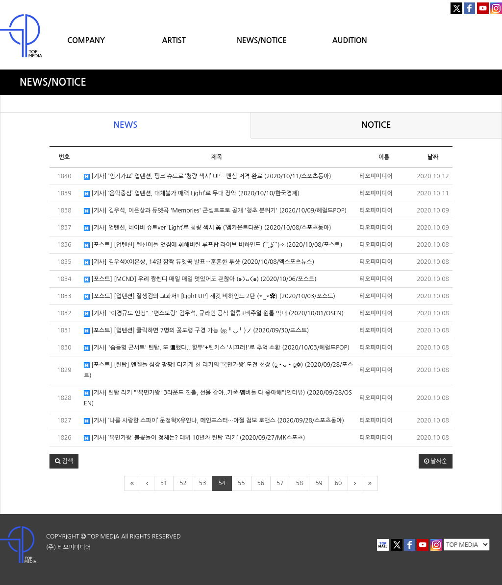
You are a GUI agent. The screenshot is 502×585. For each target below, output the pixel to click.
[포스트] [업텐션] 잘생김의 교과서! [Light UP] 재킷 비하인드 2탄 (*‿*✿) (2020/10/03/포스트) (209, 296)
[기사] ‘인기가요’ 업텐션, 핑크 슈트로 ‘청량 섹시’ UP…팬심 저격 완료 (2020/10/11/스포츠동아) (207, 176)
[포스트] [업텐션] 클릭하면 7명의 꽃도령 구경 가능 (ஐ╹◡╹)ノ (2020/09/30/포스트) (196, 331)
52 (183, 483)
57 (280, 483)
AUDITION (349, 40)
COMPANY (86, 40)
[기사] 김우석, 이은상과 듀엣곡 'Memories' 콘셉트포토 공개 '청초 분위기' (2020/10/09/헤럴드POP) (215, 211)
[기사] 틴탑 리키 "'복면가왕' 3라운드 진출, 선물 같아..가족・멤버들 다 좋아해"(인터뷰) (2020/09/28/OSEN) (218, 398)
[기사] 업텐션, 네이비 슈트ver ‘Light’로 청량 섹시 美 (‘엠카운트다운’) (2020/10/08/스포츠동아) (207, 228)
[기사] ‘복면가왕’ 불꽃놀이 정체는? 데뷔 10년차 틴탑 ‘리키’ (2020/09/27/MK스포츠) (194, 438)
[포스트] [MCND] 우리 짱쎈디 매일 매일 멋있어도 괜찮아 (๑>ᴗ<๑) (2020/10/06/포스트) (200, 279)
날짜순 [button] (435, 461)
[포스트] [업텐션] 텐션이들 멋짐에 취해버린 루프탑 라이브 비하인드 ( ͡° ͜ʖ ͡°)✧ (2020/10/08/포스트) (213, 245)
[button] (64, 461)
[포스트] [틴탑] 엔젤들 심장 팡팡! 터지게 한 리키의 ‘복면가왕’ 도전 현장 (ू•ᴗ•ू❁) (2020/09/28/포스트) (218, 370)
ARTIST (174, 40)
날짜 (433, 157)
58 (299, 483)
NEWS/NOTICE (262, 40)
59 (319, 483)
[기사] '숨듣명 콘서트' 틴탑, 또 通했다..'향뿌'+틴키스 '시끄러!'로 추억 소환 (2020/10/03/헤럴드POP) (217, 348)
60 (338, 483)
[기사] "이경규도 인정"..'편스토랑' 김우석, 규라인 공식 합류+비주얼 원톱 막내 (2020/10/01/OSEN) (214, 313)
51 (164, 483)
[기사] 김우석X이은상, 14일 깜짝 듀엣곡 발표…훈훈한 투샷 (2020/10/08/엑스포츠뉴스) (199, 262)
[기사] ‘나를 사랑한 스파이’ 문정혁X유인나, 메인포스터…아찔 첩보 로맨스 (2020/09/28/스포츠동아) (214, 421)
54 (222, 483)
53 (202, 483)
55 (241, 483)
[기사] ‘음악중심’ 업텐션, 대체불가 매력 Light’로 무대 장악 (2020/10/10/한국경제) (192, 193)
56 (261, 483)
